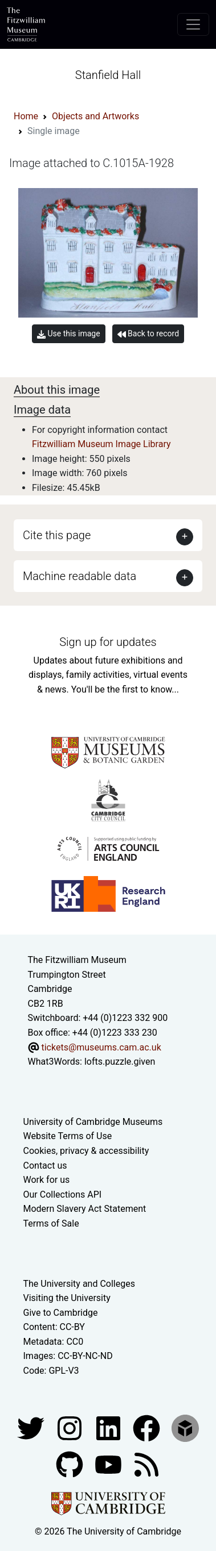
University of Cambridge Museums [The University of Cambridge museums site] (93, 1121)
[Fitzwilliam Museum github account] (70, 1463)
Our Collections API (62, 1194)
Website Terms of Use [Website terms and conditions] (67, 1136)
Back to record (148, 334)
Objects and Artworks (95, 116)
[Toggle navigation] (193, 24)
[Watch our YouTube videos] (109, 1463)
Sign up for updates (107, 642)
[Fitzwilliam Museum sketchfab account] (185, 1427)
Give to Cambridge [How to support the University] (60, 1312)
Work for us (46, 1179)
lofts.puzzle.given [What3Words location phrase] (119, 1061)
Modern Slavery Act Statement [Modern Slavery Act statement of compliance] (84, 1208)
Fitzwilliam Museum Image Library (101, 444)
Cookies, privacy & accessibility (86, 1150)
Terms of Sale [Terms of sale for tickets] (51, 1223)
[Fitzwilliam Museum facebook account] (109, 1427)
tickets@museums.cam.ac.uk (101, 1047)
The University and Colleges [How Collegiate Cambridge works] (79, 1283)
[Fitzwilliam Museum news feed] (146, 1463)
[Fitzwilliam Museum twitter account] (32, 1427)
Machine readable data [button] (79, 576)
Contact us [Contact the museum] (45, 1165)
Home (26, 116)
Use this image (68, 334)
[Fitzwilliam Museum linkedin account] (147, 1427)
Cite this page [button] (57, 535)
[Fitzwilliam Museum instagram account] (70, 1427)
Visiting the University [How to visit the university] (67, 1297)
